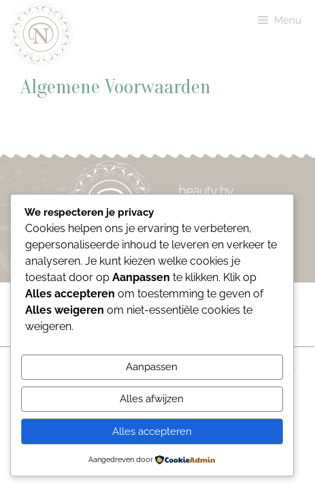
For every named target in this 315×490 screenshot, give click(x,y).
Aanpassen (152, 367)
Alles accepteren (152, 431)
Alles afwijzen (152, 399)
